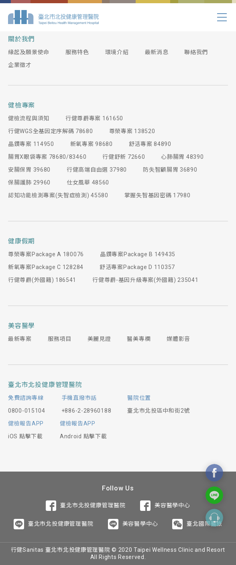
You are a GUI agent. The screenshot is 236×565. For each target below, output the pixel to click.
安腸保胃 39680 (29, 169)
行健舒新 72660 (123, 157)
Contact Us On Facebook (214, 473)
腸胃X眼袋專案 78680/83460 (47, 157)
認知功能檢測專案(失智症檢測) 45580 (58, 195)
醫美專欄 (139, 339)
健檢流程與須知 (28, 118)
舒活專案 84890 (150, 144)
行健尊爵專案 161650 (94, 118)
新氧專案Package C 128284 (45, 267)
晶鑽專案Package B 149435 (137, 254)
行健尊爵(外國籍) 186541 (42, 280)
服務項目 (59, 339)
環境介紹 (117, 52)
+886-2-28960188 (86, 410)
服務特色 (77, 52)
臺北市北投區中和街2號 (158, 410)
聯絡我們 (196, 52)
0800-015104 (26, 410)
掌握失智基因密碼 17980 (157, 195)
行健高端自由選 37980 (97, 169)
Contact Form (214, 518)
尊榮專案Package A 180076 (46, 254)
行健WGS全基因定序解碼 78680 (50, 131)
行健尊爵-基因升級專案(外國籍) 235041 (145, 280)
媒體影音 (178, 339)
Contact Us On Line (214, 495)
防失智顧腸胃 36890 (170, 169)
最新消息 (157, 52)
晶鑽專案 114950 (31, 144)
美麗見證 (99, 339)
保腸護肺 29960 (29, 182)
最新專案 (20, 339)
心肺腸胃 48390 (182, 157)
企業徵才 (20, 65)
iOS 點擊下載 (25, 436)
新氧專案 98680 (91, 144)
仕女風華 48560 (88, 182)
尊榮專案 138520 (132, 131)
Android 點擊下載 (83, 436)
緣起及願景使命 (28, 52)
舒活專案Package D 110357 (137, 267)
